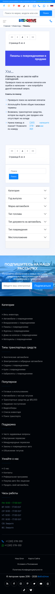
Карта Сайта (34, 558)
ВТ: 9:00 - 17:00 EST (11, 507)
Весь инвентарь (10, 314)
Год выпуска (15, 198)
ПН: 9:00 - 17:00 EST (12, 502)
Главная (7, 26)
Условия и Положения (27, 564)
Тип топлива (15, 214)
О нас (5, 468)
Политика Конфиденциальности (27, 569)
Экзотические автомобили (15, 357)
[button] (7, 583)
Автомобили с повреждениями (17, 318)
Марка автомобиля (18, 206)
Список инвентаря (11, 412)
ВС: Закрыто (7, 527)
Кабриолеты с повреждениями (17, 373)
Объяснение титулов (12, 450)
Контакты (7, 472)
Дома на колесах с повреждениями (19, 335)
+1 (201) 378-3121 (12, 541)
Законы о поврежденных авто (17, 446)
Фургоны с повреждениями (15, 331)
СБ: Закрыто (8, 523)
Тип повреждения (17, 229)
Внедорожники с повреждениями (18, 322)
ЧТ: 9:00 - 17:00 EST (11, 515)
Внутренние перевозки (13, 438)
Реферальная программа (15, 476)
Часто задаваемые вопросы (16, 434)
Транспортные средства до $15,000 (19, 399)
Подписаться (43, 286)
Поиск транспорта (11, 416)
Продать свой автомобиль (15, 485)
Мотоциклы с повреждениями (17, 339)
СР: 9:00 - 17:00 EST (11, 511)
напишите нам (44, 124)
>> (33, 37)
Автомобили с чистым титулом (17, 395)
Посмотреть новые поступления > (44, 1)
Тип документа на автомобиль (24, 221)
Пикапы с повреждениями (15, 326)
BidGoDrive (43, 576)
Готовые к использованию (15, 391)
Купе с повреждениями (14, 369)
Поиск (46, 13)
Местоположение (17, 237)
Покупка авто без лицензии (15, 480)
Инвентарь (16, 26)
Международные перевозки (16, 442)
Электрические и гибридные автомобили (22, 361)
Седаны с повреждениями (15, 365)
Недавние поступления (14, 403)
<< (12, 37)
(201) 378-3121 (32, 125)
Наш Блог (19, 558)
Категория (13, 190)
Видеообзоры (9, 408)
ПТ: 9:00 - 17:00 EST (11, 519)
